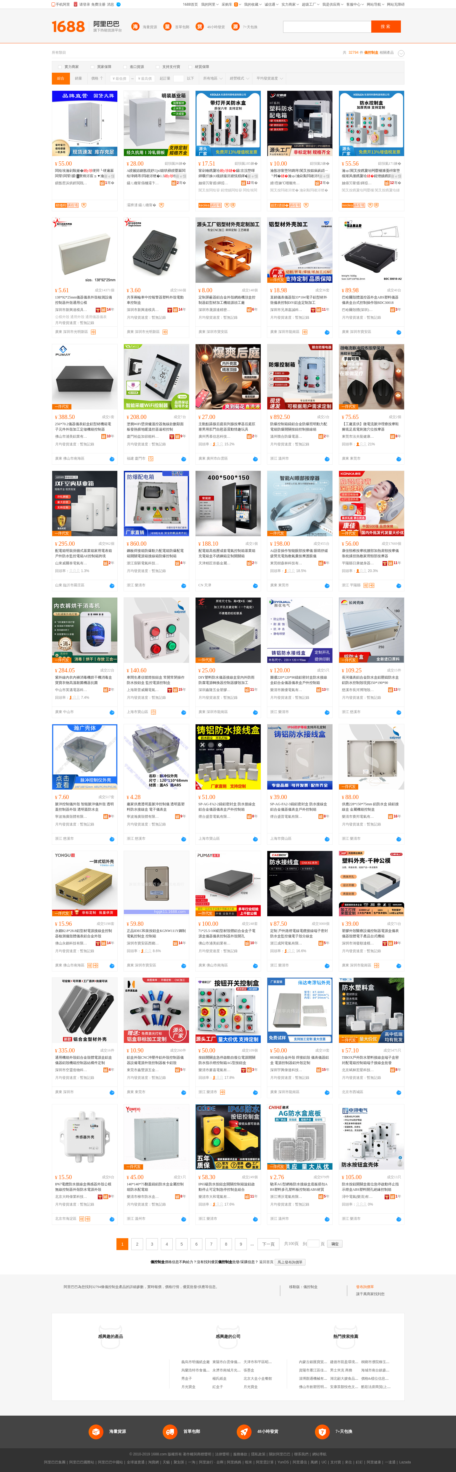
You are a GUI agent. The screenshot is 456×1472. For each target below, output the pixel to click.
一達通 (390, 1462)
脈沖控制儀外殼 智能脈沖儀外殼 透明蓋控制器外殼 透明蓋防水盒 (84, 807)
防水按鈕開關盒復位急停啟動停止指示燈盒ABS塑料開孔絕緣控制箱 (370, 1187)
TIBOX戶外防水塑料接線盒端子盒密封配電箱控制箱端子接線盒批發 (370, 1060)
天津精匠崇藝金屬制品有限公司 (215, 563)
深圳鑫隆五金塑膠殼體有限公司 (215, 690)
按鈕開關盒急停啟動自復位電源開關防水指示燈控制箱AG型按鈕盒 (227, 1060)
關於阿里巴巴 (279, 1454)
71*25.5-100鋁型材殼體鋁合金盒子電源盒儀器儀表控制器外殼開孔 (227, 933)
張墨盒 (249, 1370)
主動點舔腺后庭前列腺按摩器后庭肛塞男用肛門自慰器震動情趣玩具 (227, 426)
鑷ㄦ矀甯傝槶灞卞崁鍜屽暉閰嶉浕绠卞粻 (143, 183)
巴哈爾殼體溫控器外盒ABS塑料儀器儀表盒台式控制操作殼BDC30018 (370, 300)
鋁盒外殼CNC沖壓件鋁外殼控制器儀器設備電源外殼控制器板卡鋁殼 (155, 1060)
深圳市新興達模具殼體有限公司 (71, 310)
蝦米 (248, 1462)
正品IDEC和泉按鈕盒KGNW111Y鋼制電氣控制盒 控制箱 (156, 933)
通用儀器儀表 (96, 317)
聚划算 (179, 1462)
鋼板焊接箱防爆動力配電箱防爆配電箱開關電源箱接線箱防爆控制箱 (155, 553)
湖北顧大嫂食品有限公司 (349, 1378)
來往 (348, 1462)
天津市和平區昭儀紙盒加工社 (267, 1362)
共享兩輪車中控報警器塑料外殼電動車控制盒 (155, 300)
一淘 (191, 1462)
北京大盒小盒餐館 (258, 1378)
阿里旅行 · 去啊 (211, 1462)
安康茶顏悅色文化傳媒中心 (351, 1387)
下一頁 (268, 1244)
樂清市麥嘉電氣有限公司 (215, 1070)
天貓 (166, 1462)
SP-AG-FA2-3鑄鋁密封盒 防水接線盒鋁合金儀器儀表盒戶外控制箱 (298, 807)
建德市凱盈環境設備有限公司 (353, 1362)
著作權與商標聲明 (197, 1454)
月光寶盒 (188, 1387)
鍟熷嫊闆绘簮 (231, 190)
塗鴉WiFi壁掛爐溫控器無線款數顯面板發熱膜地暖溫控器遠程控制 (155, 426)
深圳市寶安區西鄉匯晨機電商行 (143, 943)
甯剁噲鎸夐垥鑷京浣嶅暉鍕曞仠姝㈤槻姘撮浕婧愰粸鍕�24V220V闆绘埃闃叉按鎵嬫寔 (227, 174)
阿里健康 (374, 1462)
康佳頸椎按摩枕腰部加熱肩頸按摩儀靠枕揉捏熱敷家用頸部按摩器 (370, 553)
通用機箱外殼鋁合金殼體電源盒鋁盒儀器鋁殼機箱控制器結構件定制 (83, 1060)
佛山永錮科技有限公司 (71, 943)
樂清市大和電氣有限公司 (215, 1197)
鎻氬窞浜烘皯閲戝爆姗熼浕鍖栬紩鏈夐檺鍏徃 (71, 183)
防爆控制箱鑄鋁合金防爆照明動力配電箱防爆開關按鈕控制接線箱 (298, 426)
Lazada (405, 1462)
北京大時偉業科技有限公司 (71, 1197)
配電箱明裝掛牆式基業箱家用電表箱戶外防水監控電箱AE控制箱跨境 (83, 553)
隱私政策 (258, 1454)
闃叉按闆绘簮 (209, 190)
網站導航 (319, 1454)
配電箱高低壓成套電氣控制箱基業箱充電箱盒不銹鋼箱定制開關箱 (227, 553)
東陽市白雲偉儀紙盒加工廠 (233, 1362)
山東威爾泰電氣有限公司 (71, 563)
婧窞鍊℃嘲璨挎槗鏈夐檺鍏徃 (286, 183)
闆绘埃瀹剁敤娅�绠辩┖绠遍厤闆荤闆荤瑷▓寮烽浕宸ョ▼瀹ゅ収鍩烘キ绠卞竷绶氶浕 (84, 174)
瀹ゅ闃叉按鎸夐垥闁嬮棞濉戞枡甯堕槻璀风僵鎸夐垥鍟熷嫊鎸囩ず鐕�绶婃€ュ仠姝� (371, 174)
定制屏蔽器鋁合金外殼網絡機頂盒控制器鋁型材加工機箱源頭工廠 (227, 300)
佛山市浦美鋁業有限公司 (71, 436)
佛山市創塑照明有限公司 (318, 1387)
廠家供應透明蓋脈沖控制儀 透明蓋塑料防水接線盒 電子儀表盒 (156, 807)
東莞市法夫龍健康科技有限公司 (358, 436)
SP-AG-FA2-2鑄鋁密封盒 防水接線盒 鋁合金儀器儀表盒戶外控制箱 (227, 807)
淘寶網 (153, 1462)
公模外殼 (62, 317)
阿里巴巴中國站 (110, 1462)
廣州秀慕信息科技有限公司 (215, 436)
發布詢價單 (365, 1287)
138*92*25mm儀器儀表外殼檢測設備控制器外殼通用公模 (83, 300)
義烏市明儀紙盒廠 (195, 1362)
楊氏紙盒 (219, 1378)
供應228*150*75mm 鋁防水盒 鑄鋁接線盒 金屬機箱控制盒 (370, 807)
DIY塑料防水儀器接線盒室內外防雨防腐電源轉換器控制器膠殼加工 (227, 680)
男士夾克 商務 (341, 1370)
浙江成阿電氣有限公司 (286, 943)
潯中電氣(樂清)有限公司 (358, 1197)
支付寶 (335, 1462)
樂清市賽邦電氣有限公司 (358, 816)
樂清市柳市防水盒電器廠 (143, 1197)
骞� (109, 183)
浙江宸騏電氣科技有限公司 (143, 563)
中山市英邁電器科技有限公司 (71, 690)
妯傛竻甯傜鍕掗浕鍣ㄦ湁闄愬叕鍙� (215, 183)
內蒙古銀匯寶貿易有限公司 (320, 1362)
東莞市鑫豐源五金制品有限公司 (143, 1070)
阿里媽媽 (234, 1462)
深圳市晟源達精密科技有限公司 (215, 310)
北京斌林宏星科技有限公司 (358, 1070)
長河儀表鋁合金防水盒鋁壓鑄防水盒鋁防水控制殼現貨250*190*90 (370, 680)
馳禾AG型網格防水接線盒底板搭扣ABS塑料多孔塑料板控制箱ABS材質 (299, 1187)
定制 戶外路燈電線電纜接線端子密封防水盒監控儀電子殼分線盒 (299, 933)
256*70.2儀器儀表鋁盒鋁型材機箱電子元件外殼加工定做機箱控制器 (83, 426)
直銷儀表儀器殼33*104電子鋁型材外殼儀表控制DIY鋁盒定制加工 (298, 300)
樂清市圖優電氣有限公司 (286, 690)
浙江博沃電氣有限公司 (286, 1197)
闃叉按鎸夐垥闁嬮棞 (358, 190)
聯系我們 (301, 1454)
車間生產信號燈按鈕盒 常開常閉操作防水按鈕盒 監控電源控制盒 (156, 680)
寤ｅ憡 (109, 176)
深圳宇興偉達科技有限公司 (286, 1070)
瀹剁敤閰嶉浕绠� (314, 190)
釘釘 (359, 1462)
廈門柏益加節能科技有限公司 (143, 436)
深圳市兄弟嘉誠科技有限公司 (286, 310)
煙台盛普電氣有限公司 (215, 816)
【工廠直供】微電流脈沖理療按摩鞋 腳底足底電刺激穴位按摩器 (370, 426)
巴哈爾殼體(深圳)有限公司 (358, 310)
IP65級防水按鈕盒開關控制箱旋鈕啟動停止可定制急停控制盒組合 (227, 1187)
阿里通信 (300, 1462)
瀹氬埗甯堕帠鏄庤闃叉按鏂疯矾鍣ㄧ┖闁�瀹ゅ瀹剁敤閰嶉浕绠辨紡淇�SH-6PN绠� (299, 174)
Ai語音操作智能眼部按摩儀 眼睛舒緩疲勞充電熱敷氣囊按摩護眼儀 (299, 553)
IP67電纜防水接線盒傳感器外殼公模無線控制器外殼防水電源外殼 (83, 1187)
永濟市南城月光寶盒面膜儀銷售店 (239, 1370)
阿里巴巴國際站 (81, 1462)
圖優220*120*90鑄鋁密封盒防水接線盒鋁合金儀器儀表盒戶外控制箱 (298, 680)
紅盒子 (217, 1387)
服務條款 (240, 1454)
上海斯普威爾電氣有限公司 (143, 690)
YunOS (283, 1462)
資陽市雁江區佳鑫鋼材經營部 (322, 1370)
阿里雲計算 (265, 1462)
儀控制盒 (310, 1287)
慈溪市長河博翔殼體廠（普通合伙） (358, 690)
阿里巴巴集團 (54, 1462)
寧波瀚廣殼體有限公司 (71, 816)
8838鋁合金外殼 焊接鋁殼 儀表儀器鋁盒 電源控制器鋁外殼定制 (299, 1060)
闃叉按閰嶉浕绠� (284, 190)
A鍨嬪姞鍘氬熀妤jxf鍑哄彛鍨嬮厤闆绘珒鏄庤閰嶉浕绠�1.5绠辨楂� (156, 174)
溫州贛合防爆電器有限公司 (286, 436)
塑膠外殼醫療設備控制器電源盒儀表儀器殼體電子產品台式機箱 (370, 933)
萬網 (314, 1462)
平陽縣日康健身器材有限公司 (358, 563)
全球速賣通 (136, 1462)
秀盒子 (186, 1378)
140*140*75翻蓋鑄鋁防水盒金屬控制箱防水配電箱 (155, 1187)
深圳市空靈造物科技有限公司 (71, 1070)
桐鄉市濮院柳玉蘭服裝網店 (382, 1362)
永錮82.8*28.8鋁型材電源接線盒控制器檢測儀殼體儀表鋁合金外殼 (83, 933)
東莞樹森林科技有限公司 (286, 563)
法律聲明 (222, 1454)
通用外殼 (77, 317)
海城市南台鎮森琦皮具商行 (382, 1370)
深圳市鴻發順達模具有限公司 (358, 943)
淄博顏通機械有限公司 (317, 1378)
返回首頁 (266, 1262)
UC (324, 1462)
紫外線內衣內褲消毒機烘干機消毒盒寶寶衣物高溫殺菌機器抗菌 (83, 680)
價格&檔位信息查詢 (376, 1378)
